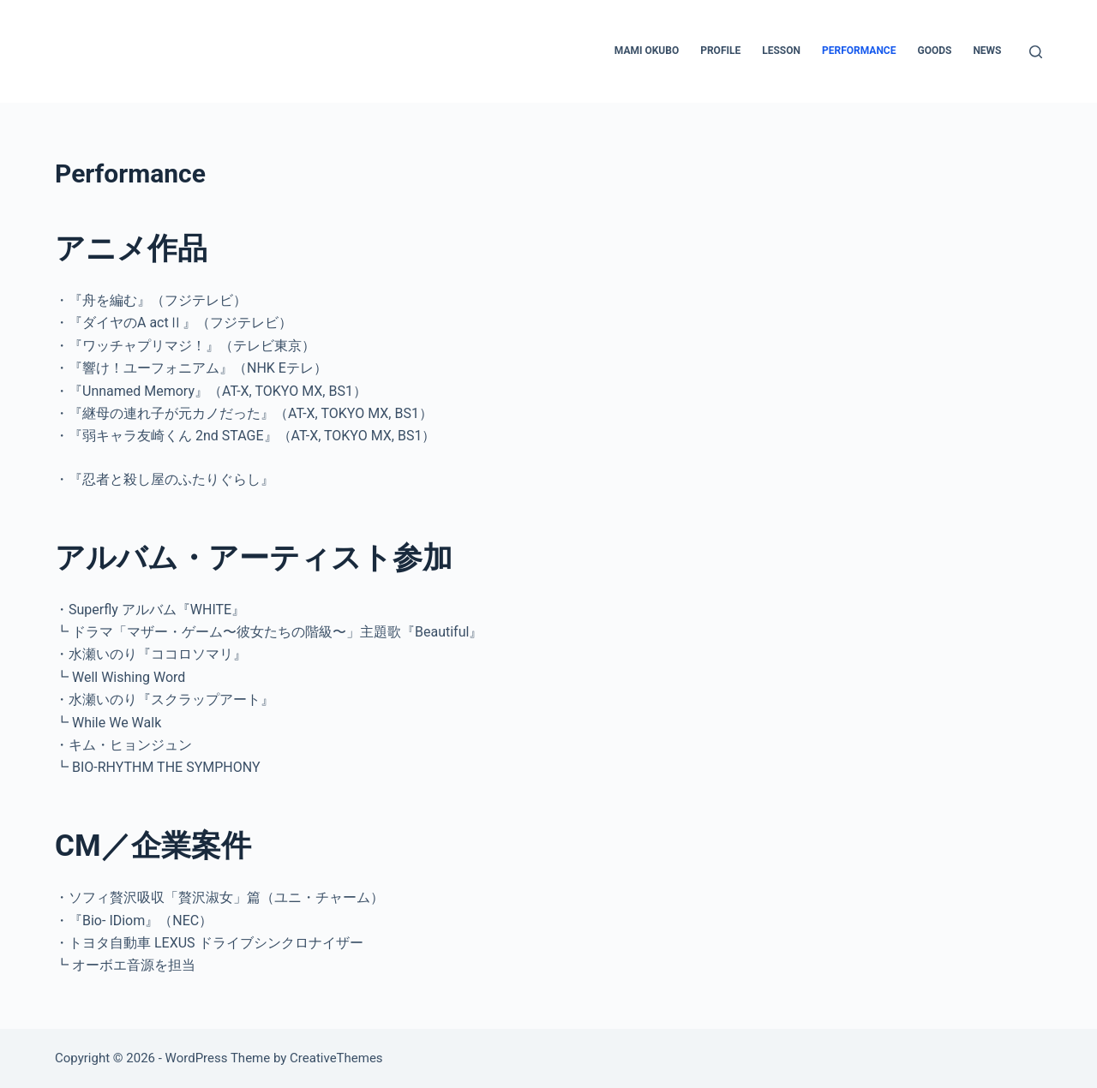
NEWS (987, 51)
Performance (859, 51)
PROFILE (720, 51)
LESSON (781, 51)
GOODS (934, 51)
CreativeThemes (336, 1058)
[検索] (1035, 51)
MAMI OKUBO (646, 51)
